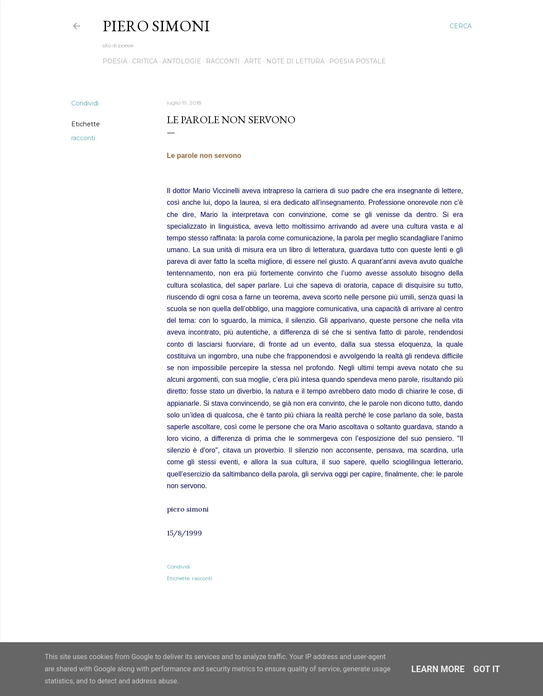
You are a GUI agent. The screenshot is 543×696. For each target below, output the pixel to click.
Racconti (223, 61)
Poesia (115, 61)
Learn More (438, 669)
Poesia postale (357, 61)
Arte (253, 61)
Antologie (181, 61)
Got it (486, 669)
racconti (83, 138)
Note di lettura (295, 61)
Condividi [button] (85, 103)
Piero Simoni (156, 26)
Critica (145, 61)
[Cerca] (461, 26)
